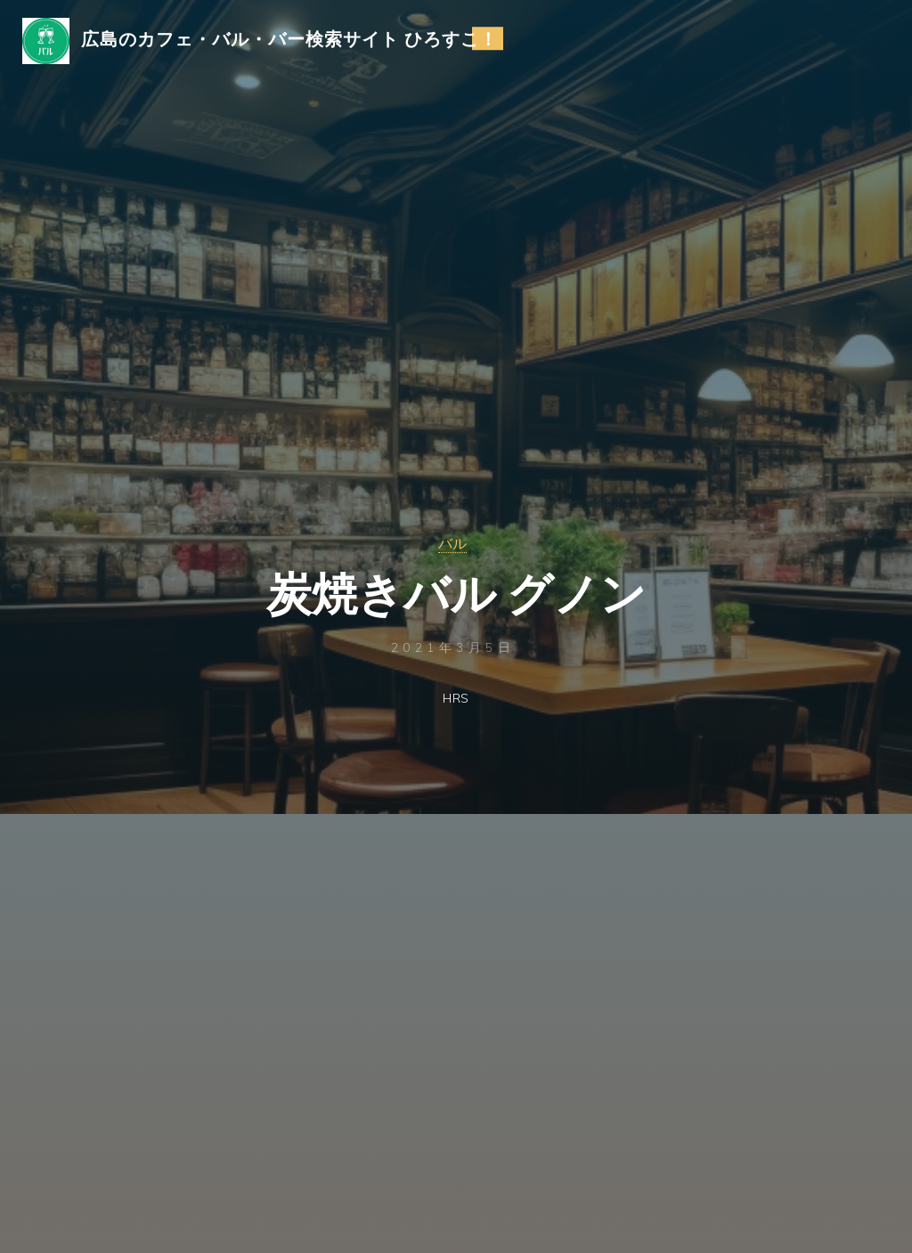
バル (452, 543)
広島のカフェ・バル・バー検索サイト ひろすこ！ (294, 41)
